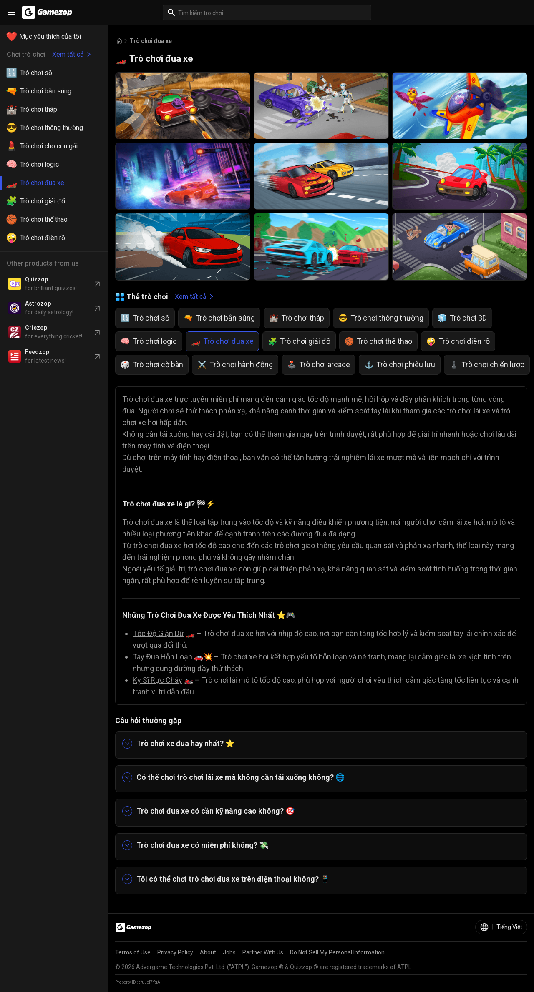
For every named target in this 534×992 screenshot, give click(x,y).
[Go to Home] (119, 41)
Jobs (229, 952)
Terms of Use (133, 952)
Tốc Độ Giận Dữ (158, 633)
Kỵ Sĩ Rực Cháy (157, 680)
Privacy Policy (175, 952)
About (208, 952)
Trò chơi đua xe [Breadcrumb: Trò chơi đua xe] (150, 41)
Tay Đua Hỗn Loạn (162, 656)
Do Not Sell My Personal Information (337, 952)
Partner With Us (262, 952)
